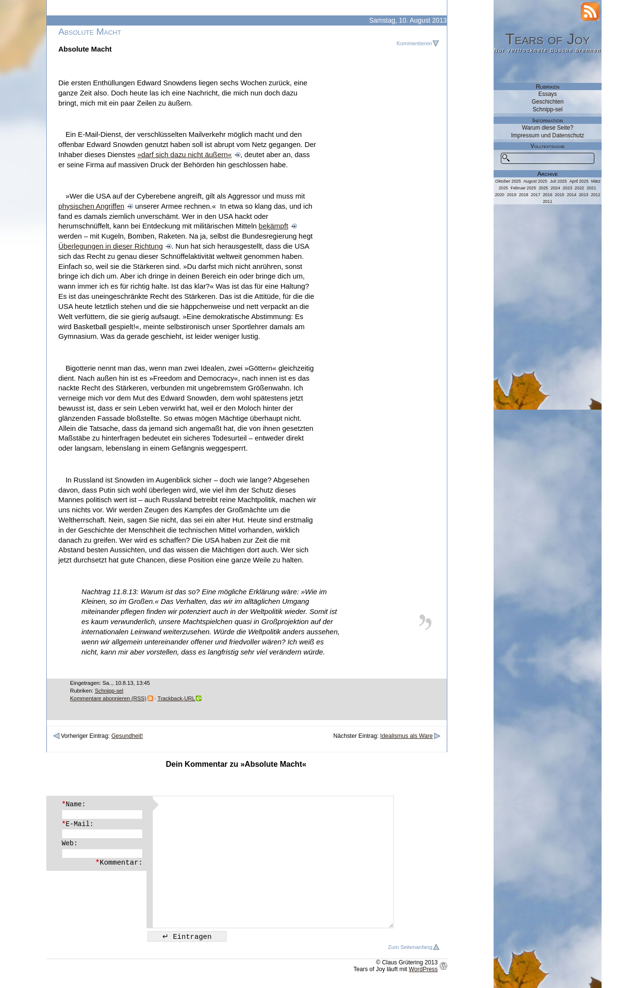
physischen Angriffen (91, 206)
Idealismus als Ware (406, 736)
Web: (70, 843)
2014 (572, 194)
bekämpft (273, 226)
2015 (559, 194)
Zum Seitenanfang (410, 947)
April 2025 (579, 181)
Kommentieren (414, 43)
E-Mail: (78, 824)
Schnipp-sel (109, 691)
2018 (523, 194)
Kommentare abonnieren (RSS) (108, 698)
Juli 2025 (558, 181)
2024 (555, 188)
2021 (591, 188)
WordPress (423, 969)
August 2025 (535, 181)
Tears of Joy (547, 39)
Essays (547, 94)
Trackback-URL (176, 698)
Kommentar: (119, 863)
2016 (547, 194)
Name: (74, 804)
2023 (567, 188)
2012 (596, 194)
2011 (547, 201)
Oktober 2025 (508, 181)
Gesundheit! (127, 736)
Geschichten (547, 101)
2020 (500, 194)
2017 (535, 194)
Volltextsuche (548, 146)
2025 (543, 188)
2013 (584, 194)
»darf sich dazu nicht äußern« (184, 155)
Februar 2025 (523, 188)
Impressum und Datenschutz (547, 135)
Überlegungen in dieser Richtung (110, 246)
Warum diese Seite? (548, 127)
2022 (579, 188)
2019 (512, 194)
